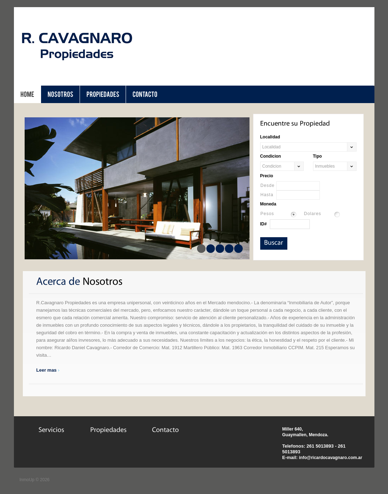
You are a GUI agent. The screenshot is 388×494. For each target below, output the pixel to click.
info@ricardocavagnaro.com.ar (330, 457)
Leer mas (46, 370)
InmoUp (27, 479)
